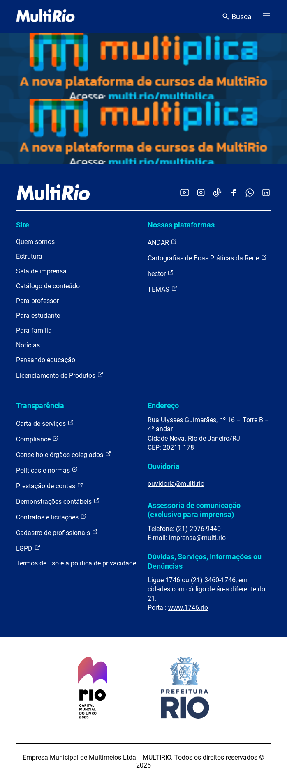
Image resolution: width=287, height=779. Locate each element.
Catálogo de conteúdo (48, 286)
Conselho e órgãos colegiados (63, 454)
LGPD (28, 548)
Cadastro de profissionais (57, 532)
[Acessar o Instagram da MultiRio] (201, 193)
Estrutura (29, 256)
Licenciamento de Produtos (60, 375)
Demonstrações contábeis (58, 501)
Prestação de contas (49, 485)
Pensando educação (45, 360)
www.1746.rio (188, 607)
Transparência (40, 405)
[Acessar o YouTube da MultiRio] (185, 193)
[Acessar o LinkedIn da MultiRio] (266, 193)
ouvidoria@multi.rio (176, 483)
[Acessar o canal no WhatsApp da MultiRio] (250, 193)
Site (22, 225)
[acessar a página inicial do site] (45, 16)
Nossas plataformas (181, 225)
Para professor (37, 301)
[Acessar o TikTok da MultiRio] (217, 193)
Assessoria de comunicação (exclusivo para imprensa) (194, 510)
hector (161, 273)
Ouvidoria (164, 466)
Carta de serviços (45, 423)
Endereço (163, 405)
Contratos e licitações (51, 516)
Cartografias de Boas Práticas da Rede (207, 257)
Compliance (37, 438)
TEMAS (163, 289)
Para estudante (38, 315)
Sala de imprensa (41, 271)
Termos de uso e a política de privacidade (76, 563)
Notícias (28, 345)
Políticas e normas (47, 470)
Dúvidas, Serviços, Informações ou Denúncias (205, 561)
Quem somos (35, 242)
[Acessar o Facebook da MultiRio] (233, 193)
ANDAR (162, 242)
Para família (34, 330)
